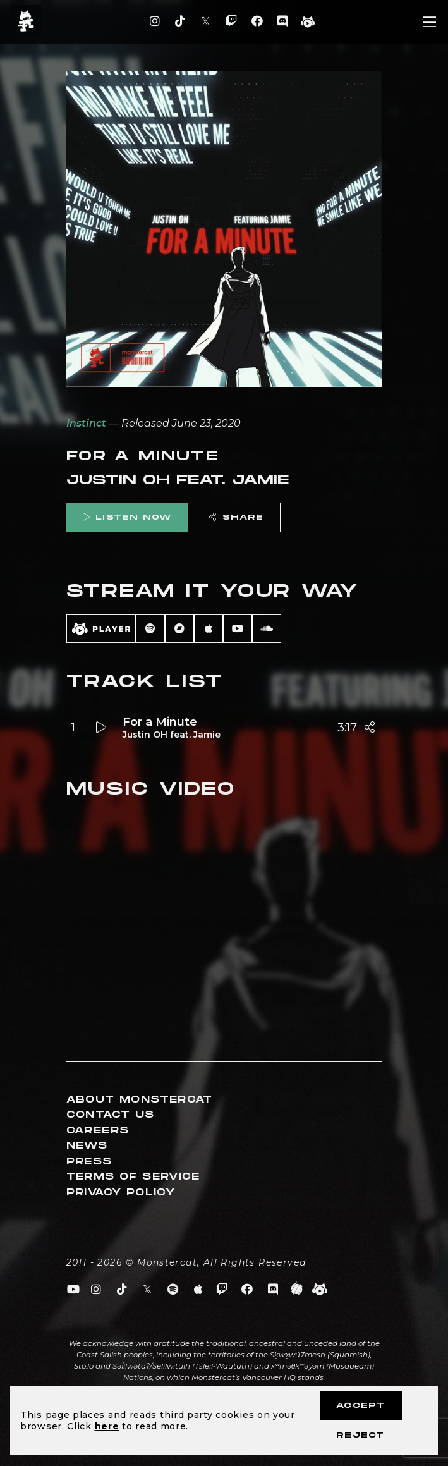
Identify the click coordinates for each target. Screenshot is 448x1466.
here (107, 1426)
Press (89, 1161)
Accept (360, 1405)
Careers (98, 1130)
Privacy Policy (121, 1192)
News (87, 1145)
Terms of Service (133, 1176)
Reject (360, 1435)
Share (236, 517)
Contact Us (110, 1114)
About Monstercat (139, 1099)
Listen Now (127, 517)
